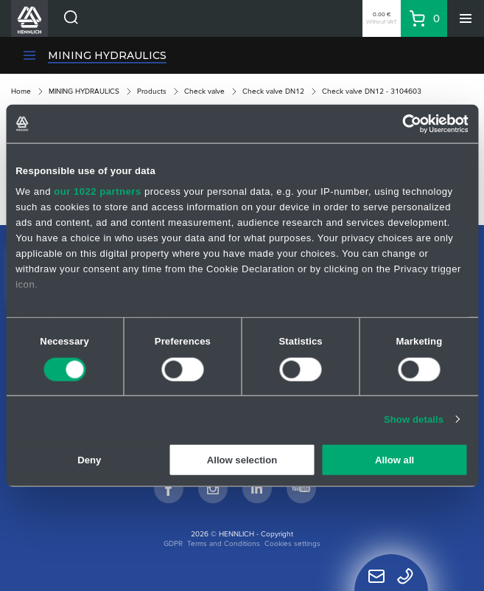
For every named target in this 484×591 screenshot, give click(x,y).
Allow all (394, 460)
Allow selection (242, 460)
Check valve (204, 91)
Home (21, 91)
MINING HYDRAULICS (107, 55)
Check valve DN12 (273, 91)
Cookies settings (292, 543)
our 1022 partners (97, 190)
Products (151, 91)
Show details (413, 419)
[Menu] (465, 18)
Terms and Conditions (223, 543)
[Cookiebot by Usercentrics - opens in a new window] (404, 123)
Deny (89, 460)
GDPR (173, 543)
